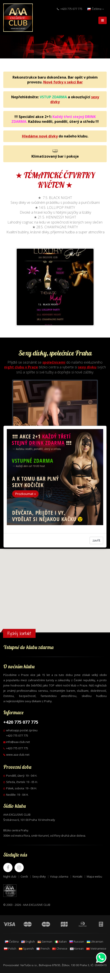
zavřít (96, 540)
